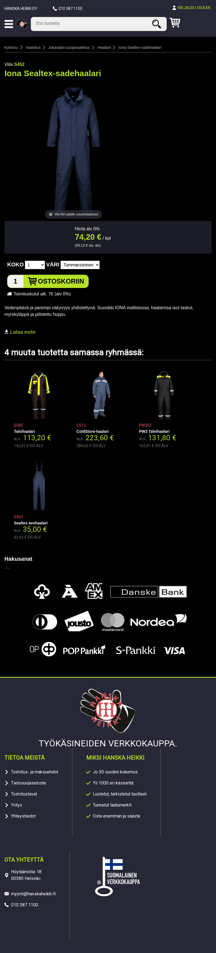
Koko (15, 264)
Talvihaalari (24, 431)
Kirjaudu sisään (194, 8)
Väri (52, 264)
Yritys (16, 805)
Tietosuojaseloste (28, 783)
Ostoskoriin (61, 281)
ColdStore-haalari (93, 431)
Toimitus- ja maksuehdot (34, 772)
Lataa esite (19, 332)
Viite (8, 64)
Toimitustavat (24, 794)
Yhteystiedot (23, 816)
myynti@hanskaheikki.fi (33, 893)
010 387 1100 (70, 8)
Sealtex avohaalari (31, 523)
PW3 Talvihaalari (154, 431)
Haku (157, 23)
